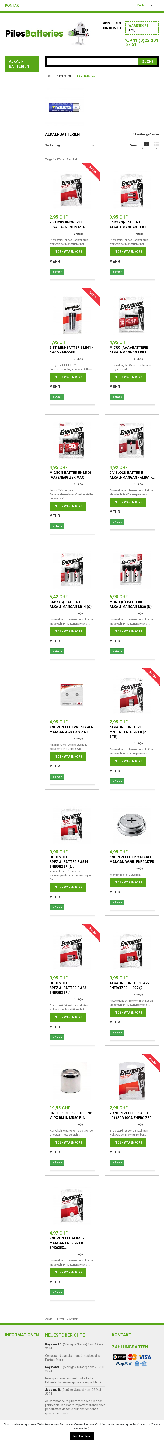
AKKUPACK (15, 285)
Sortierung (52, 145)
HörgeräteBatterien (23, 155)
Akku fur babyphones (17, 137)
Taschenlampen (20, 307)
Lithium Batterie (22, 114)
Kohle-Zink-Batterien (18, 101)
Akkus (14, 109)
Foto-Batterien (22, 145)
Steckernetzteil (21, 317)
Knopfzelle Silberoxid (18, 122)
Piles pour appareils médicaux (22, 184)
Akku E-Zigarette (23, 166)
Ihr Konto (112, 28)
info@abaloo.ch (122, 1371)
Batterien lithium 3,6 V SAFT (22, 222)
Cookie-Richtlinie (19, 1382)
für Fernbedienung (19, 174)
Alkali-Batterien (23, 84)
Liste (156, 146)
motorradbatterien (23, 275)
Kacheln (146, 146)
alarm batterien (22, 130)
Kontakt (13, 5)
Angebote (15, 353)
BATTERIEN (15, 77)
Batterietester (21, 249)
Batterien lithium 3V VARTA (22, 212)
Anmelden (112, 23)
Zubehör (14, 343)
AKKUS (12, 266)
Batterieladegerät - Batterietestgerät (23, 330)
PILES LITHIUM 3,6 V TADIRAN (22, 241)
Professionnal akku (19, 296)
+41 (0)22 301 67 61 (125, 1365)
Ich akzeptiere (82, 1436)
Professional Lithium (19, 203)
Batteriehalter (21, 255)
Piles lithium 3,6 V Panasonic (22, 232)
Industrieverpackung (24, 93)
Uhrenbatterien (22, 161)
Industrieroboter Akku (22, 193)
